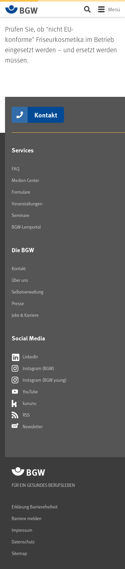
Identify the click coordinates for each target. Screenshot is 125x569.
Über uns (20, 280)
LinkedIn (25, 356)
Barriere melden (26, 518)
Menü (114, 9)
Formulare (21, 192)
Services (23, 150)
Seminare (20, 215)
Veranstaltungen (27, 203)
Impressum (22, 530)
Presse (18, 303)
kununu (24, 403)
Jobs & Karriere (25, 315)
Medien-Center (25, 180)
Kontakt (45, 114)
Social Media (28, 338)
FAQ (15, 168)
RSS (21, 415)
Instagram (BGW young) (39, 380)
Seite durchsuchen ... (87, 9)
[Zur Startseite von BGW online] (21, 9)
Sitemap (19, 553)
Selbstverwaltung (27, 291)
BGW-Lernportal (26, 227)
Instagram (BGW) (33, 368)
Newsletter (27, 426)
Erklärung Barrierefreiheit (35, 506)
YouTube (25, 391)
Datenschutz (23, 541)
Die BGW (23, 250)
